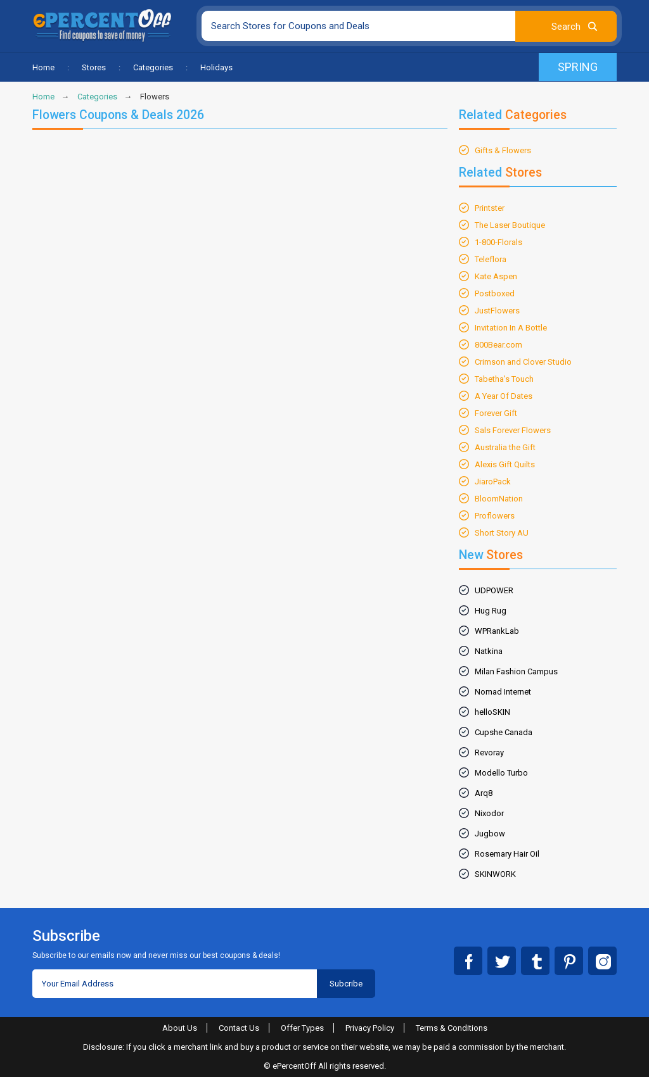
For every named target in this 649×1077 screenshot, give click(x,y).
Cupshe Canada (503, 732)
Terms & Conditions (451, 1028)
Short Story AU (502, 533)
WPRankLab (497, 631)
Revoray (489, 752)
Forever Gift (496, 413)
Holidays (216, 67)
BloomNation (499, 498)
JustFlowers (497, 310)
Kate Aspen (496, 276)
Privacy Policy (369, 1028)
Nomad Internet (503, 691)
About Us (179, 1028)
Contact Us (239, 1028)
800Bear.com (498, 345)
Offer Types (302, 1028)
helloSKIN (492, 712)
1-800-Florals (498, 242)
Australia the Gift (505, 447)
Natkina (489, 651)
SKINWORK (495, 874)
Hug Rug (490, 610)
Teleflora (490, 259)
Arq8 (483, 793)
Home (43, 67)
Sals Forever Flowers (513, 430)
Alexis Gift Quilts (505, 464)
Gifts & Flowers (503, 150)
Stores (94, 67)
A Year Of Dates (503, 396)
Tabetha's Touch (504, 379)
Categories (153, 67)
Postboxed (495, 293)
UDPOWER (494, 590)
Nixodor (489, 813)
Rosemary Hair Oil (507, 854)
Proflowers (495, 515)
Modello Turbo (501, 773)
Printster (489, 208)
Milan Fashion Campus (516, 671)
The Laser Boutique (510, 225)
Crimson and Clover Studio (523, 362)
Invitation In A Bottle (511, 327)
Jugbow (490, 833)
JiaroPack (493, 481)
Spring (578, 66)
